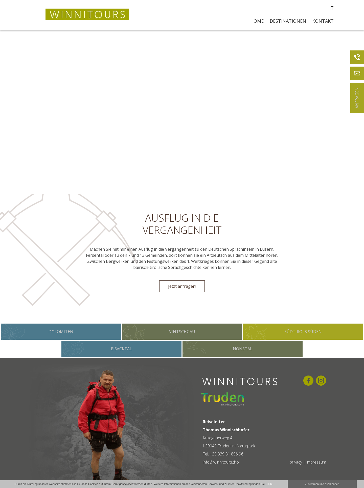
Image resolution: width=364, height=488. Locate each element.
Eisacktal (121, 349)
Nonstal (242, 349)
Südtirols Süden (303, 331)
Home (257, 21)
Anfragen (357, 97)
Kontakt (323, 21)
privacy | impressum (308, 462)
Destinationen (288, 21)
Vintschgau (182, 331)
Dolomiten (61, 331)
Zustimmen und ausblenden (322, 483)
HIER (268, 483)
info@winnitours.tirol (221, 462)
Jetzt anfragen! (182, 286)
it (331, 8)
